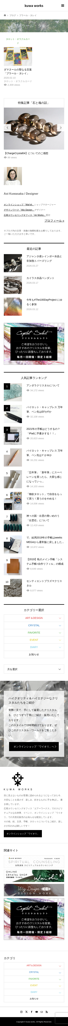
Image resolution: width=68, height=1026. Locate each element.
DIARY (34, 647)
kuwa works (34, 5)
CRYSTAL (34, 625)
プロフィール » (54, 220)
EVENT (34, 639)
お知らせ (34, 654)
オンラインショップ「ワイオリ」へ (34, 746)
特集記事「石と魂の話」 (34, 102)
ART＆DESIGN (34, 618)
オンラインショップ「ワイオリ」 (23, 833)
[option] (34, 134)
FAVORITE (34, 632)
